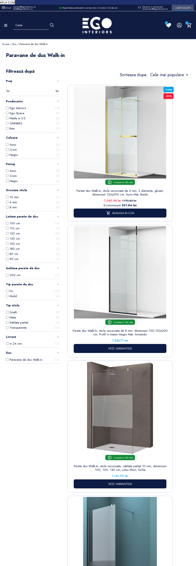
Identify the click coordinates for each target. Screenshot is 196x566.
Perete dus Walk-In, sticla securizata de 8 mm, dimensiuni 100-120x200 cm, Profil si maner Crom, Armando (98, 379)
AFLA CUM (7, 2)
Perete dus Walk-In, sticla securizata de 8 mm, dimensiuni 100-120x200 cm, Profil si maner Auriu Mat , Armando (163, 379)
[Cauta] (52, 25)
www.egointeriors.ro (85, 488)
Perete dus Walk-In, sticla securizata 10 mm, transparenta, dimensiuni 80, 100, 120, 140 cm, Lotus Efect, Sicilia (163, 272)
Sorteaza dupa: (133, 75)
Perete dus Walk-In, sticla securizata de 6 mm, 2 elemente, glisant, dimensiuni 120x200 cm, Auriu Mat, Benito (98, 161)
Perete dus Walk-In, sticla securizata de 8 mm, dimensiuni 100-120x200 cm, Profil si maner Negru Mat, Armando (163, 161)
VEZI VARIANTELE (163, 184)
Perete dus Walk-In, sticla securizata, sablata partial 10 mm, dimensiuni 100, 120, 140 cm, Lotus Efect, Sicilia (98, 272)
